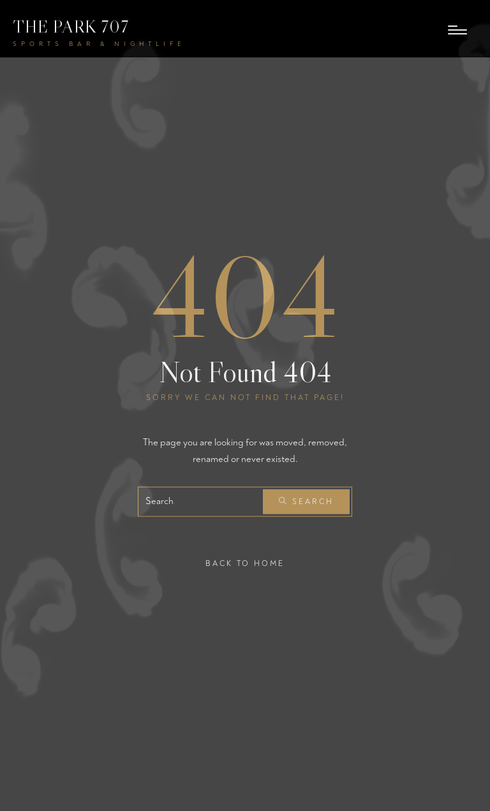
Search (306, 502)
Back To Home (245, 564)
